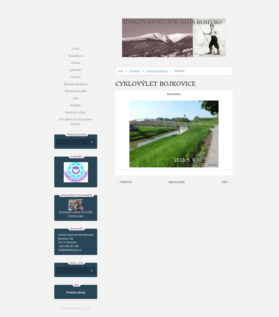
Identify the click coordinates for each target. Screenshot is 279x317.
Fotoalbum (134, 71)
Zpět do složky (177, 181)
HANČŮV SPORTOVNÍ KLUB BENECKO (173, 22)
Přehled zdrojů (75, 292)
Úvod (120, 71)
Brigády (75, 104)
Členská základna (75, 83)
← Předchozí (124, 181)
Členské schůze (76, 90)
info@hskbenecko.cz (70, 249)
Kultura (76, 76)
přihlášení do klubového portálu (75, 121)
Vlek (76, 97)
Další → (226, 181)
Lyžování (75, 69)
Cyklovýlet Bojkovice (157, 71)
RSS (88, 308)
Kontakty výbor (75, 112)
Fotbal (75, 62)
